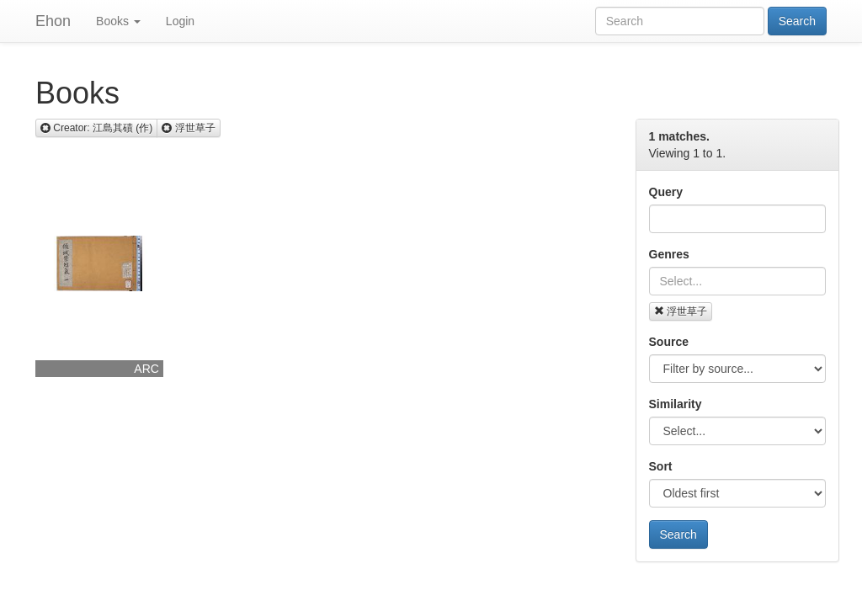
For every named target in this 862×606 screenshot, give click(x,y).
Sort (661, 466)
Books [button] (118, 21)
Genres (669, 254)
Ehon (53, 21)
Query (666, 192)
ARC (146, 368)
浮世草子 (680, 311)
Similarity (675, 404)
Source (669, 341)
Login (180, 21)
